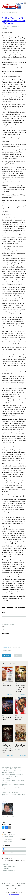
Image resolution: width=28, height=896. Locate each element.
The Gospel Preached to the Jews (10, 792)
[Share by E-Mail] (9, 827)
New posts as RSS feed (9, 834)
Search (13, 885)
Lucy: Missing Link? (7, 868)
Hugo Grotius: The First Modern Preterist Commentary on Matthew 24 (11, 768)
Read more (9, 694)
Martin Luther (6, 686)
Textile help (6, 647)
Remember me (7, 650)
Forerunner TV (9, 853)
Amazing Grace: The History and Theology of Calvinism (20, 688)
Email (3, 619)
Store (13, 883)
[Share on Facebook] (6, 827)
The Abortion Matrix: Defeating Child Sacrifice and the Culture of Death (7, 748)
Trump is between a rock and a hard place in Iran (13, 788)
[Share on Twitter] (3, 827)
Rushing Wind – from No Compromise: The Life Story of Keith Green (14, 20)
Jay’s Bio (23, 883)
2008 (9, 26)
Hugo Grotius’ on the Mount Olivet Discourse (13, 774)
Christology (5, 864)
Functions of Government (9, 866)
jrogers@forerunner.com (14, 894)
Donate (19, 885)
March (4, 26)
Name (3, 612)
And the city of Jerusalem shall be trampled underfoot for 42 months (12, 771)
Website (4, 627)
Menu (8, 883)
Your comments (5, 633)
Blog (18, 883)
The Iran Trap (5, 790)
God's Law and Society (6, 718)
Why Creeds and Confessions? (20, 746)
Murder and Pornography (9, 870)
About (7, 885)
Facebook (7, 849)
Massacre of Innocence (18, 718)
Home (3, 883)
